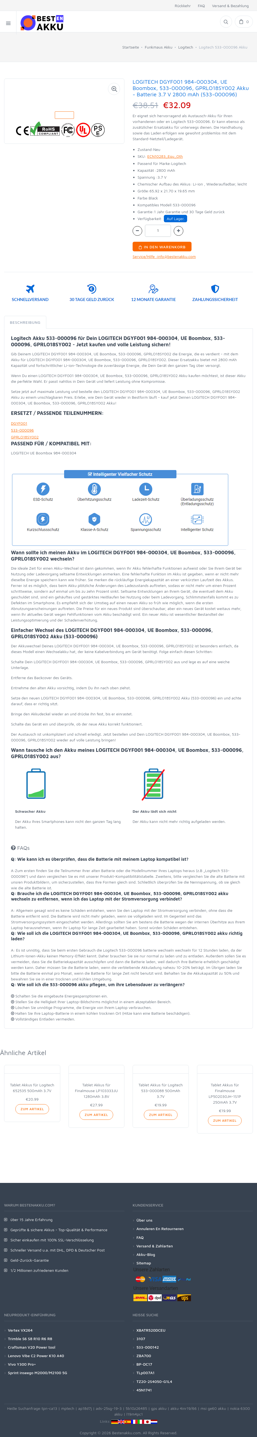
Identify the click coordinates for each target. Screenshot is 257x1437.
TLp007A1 (145, 1372)
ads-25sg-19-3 (109, 1408)
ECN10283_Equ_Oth (165, 156)
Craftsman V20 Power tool (31, 1347)
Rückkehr (183, 5)
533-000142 (147, 1347)
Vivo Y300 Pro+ (22, 1364)
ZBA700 (143, 1355)
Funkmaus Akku (159, 47)
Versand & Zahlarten (154, 1246)
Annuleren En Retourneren (160, 1228)
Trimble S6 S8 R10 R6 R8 (30, 1338)
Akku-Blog (145, 1254)
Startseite (130, 47)
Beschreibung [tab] (25, 322)
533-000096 (22, 430)
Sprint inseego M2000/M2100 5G (37, 1372)
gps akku (159, 1408)
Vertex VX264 (20, 1330)
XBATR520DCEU (150, 1330)
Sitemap (143, 1263)
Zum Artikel (32, 1109)
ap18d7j (85, 1408)
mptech (67, 1408)
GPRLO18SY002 (25, 437)
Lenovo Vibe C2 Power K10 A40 (36, 1355)
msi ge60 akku (213, 1408)
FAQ (201, 5)
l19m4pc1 (134, 1414)
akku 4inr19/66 (183, 1408)
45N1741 (144, 1390)
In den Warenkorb (162, 246)
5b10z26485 (136, 1408)
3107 (140, 1338)
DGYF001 (19, 423)
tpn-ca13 (49, 1408)
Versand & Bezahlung (230, 5)
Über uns (144, 1220)
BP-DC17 (144, 1364)
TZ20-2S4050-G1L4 (154, 1381)
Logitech (185, 47)
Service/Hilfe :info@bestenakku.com (164, 256)
